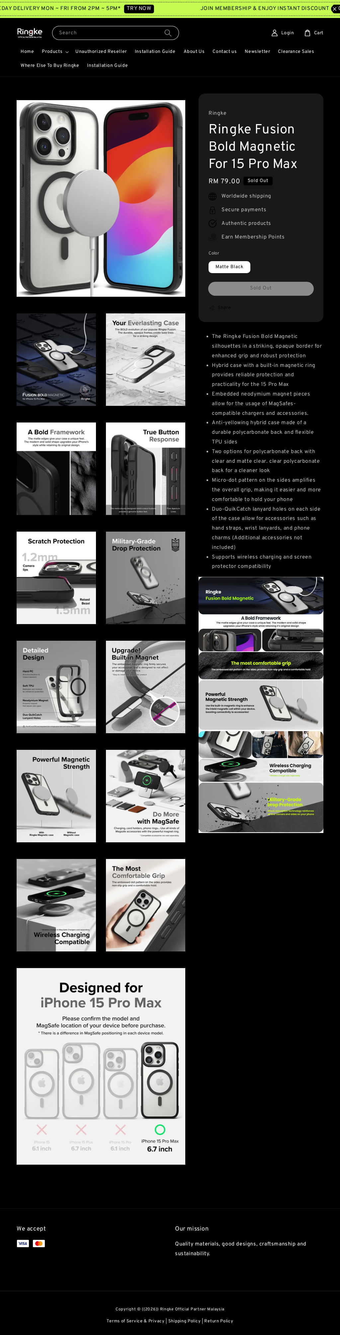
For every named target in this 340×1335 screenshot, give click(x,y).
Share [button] (220, 308)
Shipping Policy (184, 1321)
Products (52, 52)
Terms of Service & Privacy (135, 1321)
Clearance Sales (296, 52)
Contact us (224, 52)
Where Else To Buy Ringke (50, 66)
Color (214, 253)
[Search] (168, 32)
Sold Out (261, 288)
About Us (194, 52)
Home (27, 52)
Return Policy (218, 1321)
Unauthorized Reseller (101, 52)
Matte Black (229, 267)
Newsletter (257, 52)
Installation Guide (155, 52)
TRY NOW (153, 8)
